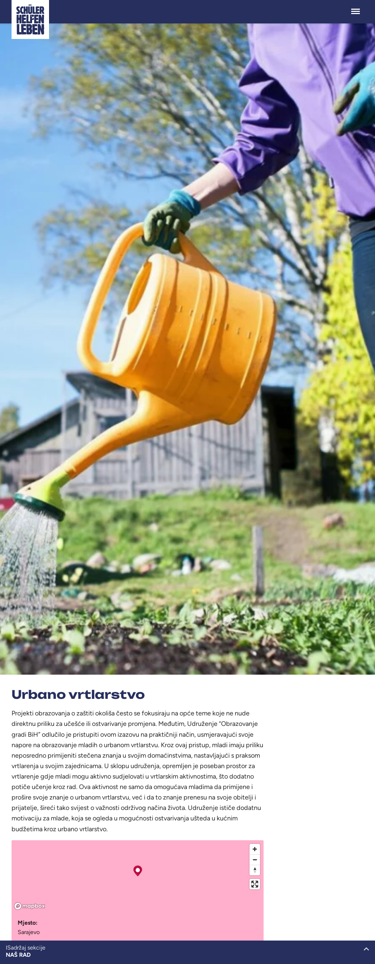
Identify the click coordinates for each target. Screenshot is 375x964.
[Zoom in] (255, 849)
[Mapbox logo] (29, 906)
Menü (355, 8)
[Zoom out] (255, 859)
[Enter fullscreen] (255, 884)
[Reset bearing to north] (255, 870)
